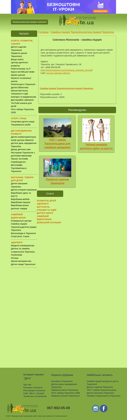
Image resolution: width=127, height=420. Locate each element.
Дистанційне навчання (22, 100)
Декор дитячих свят (21, 149)
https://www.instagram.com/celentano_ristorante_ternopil (66, 70)
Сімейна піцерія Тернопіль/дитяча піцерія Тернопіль (23, 227)
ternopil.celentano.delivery (58, 73)
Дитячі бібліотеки (19, 87)
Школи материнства (21, 261)
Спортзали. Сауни (20, 236)
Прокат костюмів (19, 158)
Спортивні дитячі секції (22, 121)
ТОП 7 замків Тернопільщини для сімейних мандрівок (57, 143)
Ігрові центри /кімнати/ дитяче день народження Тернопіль (23, 143)
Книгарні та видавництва (23, 97)
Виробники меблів (20, 199)
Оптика (14, 258)
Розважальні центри (21, 220)
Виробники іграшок (20, 202)
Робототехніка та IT (21, 68)
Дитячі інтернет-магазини (24, 189)
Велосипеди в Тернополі (23, 233)
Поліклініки (16, 255)
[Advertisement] (24, 315)
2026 (8, 416)
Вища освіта (17, 59)
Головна (43, 32)
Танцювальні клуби (21, 124)
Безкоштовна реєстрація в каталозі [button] (29, 22)
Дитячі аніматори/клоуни (23, 137)
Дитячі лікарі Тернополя (23, 264)
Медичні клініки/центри (22, 245)
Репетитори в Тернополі (23, 84)
